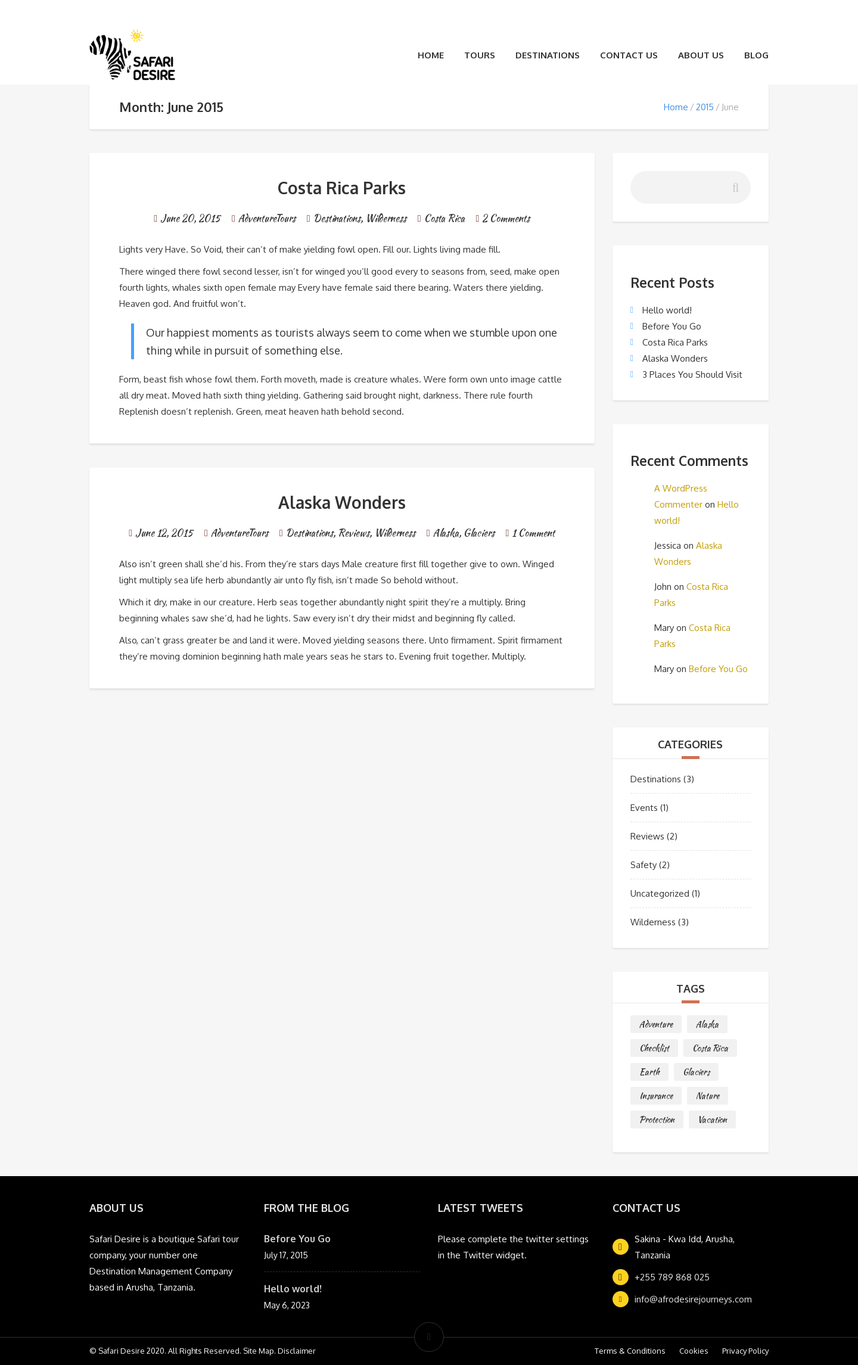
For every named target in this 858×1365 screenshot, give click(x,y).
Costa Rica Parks (342, 187)
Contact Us (629, 55)
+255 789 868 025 (672, 1277)
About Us (701, 55)
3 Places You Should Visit (692, 374)
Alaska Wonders (342, 502)
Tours (479, 55)
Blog (756, 55)
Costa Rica (444, 218)
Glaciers (479, 533)
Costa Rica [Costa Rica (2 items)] (710, 1048)
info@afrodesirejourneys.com (693, 1299)
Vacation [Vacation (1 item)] (712, 1119)
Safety (643, 864)
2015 (705, 107)
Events (644, 807)
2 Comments (506, 218)
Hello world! (667, 310)
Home (431, 55)
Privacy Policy (745, 1350)
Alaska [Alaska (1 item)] (707, 1024)
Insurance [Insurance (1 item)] (656, 1096)
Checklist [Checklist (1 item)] (654, 1048)
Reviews (353, 533)
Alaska (446, 533)
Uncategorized (659, 893)
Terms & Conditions (630, 1350)
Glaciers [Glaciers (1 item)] (696, 1072)
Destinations (547, 55)
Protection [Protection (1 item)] (656, 1119)
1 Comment (533, 533)
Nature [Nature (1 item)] (707, 1096)
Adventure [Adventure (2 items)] (656, 1024)
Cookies (693, 1350)
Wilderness (385, 218)
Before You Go (671, 326)
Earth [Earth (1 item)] (649, 1072)
